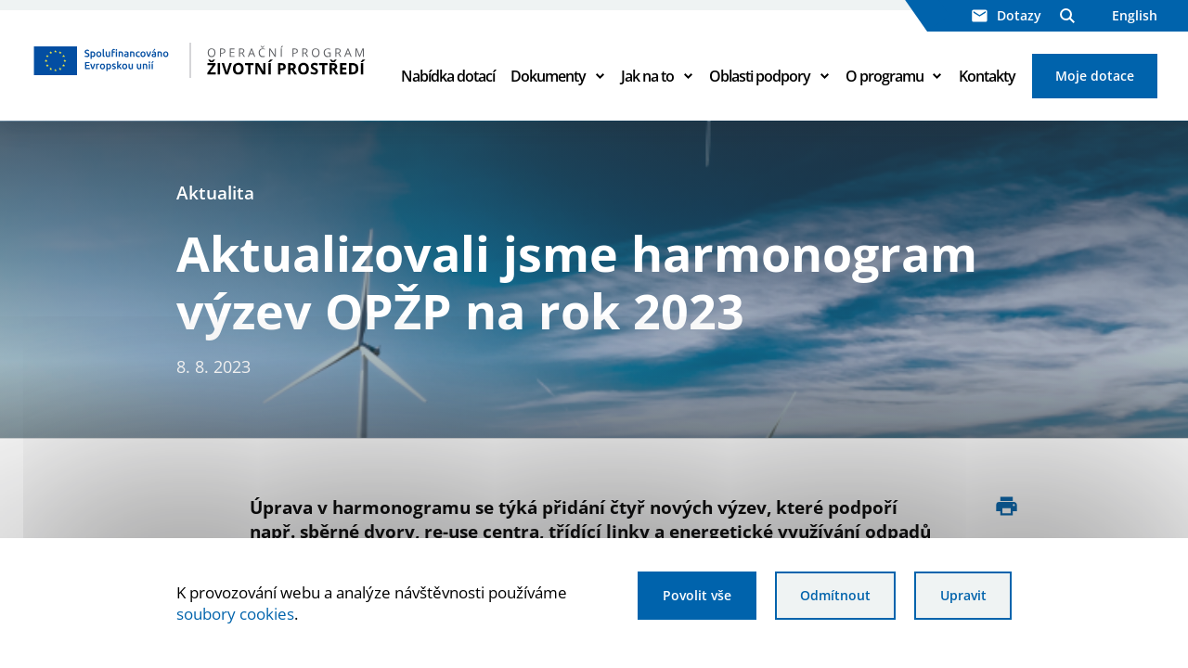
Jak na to (647, 76)
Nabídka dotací (448, 76)
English (1134, 15)
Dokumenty (548, 76)
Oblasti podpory (759, 76)
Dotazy (1006, 15)
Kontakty (987, 76)
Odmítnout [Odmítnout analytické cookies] (835, 595)
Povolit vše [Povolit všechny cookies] (697, 595)
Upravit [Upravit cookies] (963, 595)
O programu (884, 76)
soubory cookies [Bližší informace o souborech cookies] (235, 613)
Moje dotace (1094, 75)
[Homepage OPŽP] (200, 60)
